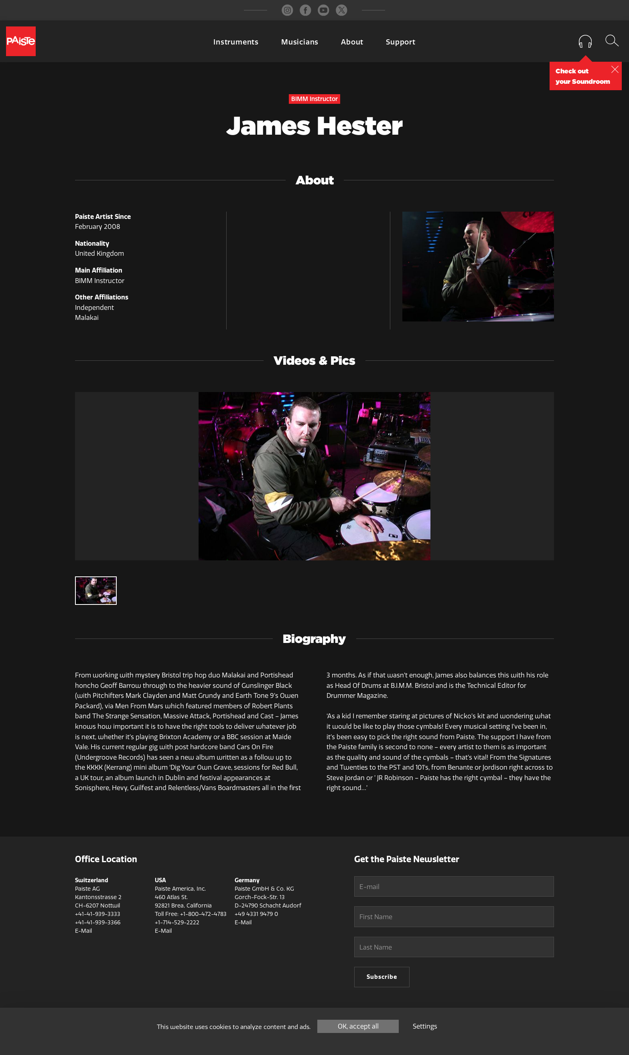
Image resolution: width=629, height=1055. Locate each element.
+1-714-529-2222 (177, 922)
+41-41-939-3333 (97, 914)
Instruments (236, 42)
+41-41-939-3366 (97, 922)
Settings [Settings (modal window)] (425, 1026)
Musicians (300, 42)
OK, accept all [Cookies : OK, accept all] (358, 1026)
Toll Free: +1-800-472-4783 (191, 914)
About (352, 42)
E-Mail (83, 931)
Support (401, 42)
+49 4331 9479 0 (256, 914)
